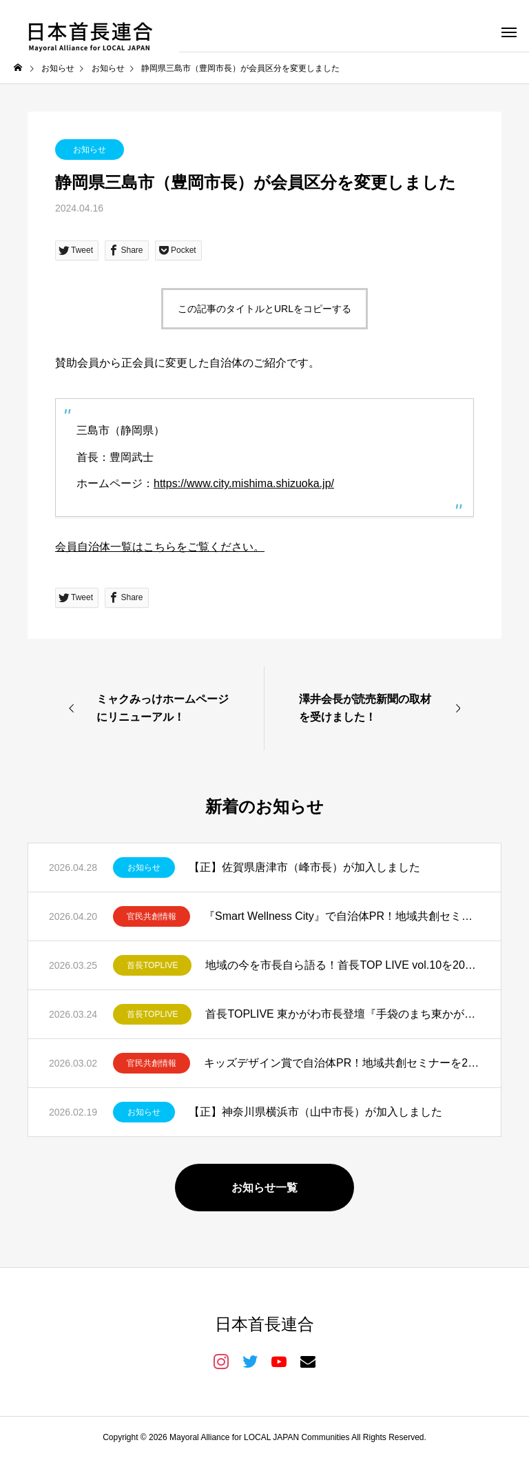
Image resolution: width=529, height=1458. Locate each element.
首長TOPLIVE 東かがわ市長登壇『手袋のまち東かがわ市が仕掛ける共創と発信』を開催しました (342, 1014)
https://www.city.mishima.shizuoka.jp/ (244, 483)
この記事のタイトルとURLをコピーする (264, 308)
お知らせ (89, 149)
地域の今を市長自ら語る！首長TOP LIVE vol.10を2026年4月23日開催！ (342, 965)
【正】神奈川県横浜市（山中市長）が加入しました (315, 1112)
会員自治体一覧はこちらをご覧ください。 (159, 547)
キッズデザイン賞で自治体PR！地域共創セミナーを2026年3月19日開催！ (342, 1063)
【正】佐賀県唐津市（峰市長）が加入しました (304, 867)
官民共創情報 (151, 916)
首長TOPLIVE (152, 965)
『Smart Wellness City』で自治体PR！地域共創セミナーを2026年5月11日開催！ (342, 916)
